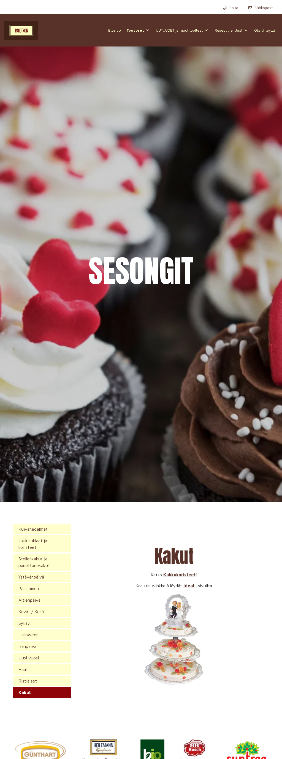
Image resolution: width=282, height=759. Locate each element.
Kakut (24, 692)
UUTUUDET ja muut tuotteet (179, 30)
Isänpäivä (27, 646)
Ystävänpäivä (31, 576)
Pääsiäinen (28, 588)
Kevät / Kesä (31, 611)
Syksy (24, 623)
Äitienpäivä (29, 600)
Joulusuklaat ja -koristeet (34, 544)
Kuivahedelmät (33, 529)
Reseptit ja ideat (228, 30)
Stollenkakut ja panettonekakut (34, 562)
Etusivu (114, 30)
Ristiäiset (27, 680)
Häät (23, 669)
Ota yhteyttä (264, 30)
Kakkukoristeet (179, 574)
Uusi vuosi (28, 657)
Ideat (189, 585)
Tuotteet (135, 30)
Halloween (28, 634)
